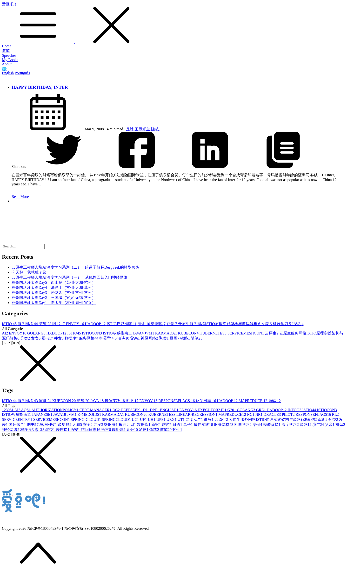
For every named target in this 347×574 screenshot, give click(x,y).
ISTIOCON (92, 333)
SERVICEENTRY (17, 419)
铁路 (185, 338)
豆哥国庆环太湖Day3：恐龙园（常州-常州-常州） (54, 292)
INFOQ (294, 410)
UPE (161, 419)
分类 (25, 338)
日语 (178, 425)
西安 (75, 430)
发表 (267, 324)
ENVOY (75, 324)
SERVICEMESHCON (246, 333)
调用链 (119, 430)
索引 (40, 430)
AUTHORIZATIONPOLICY (55, 410)
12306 (8, 410)
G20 (232, 410)
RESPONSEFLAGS (177, 401)
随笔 (6, 51)
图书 (59, 324)
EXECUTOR (209, 410)
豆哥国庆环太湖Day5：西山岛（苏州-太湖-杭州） (54, 282)
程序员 (27, 430)
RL (335, 414)
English (8, 73)
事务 (209, 419)
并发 (59, 338)
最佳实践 (115, 401)
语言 (106, 430)
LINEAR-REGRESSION (197, 414)
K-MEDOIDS (90, 414)
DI (146, 410)
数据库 (159, 324)
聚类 (164, 338)
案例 (258, 425)
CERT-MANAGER (96, 410)
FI (224, 410)
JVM (150, 333)
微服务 (111, 425)
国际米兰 (143, 129)
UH (152, 419)
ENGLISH (169, 410)
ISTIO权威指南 (122, 324)
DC (117, 410)
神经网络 (150, 338)
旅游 (167, 425)
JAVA (298, 324)
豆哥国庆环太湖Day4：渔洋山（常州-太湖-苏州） (54, 287)
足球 (130, 129)
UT (182, 419)
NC (251, 414)
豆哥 (172, 324)
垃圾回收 (49, 425)
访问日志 (206, 401)
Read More (20, 197)
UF (144, 419)
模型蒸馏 (272, 425)
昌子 (188, 425)
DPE (155, 410)
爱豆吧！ (173, 23)
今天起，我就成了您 (29, 272)
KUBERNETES (213, 333)
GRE (261, 410)
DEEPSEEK (132, 410)
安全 (88, 425)
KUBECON (188, 333)
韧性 (177, 430)
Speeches (9, 55)
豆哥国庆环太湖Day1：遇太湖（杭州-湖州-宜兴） (54, 303)
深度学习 (290, 425)
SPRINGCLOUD (117, 419)
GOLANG (37, 333)
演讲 (144, 324)
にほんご (195, 419)
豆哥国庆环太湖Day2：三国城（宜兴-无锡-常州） (54, 298)
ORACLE (272, 414)
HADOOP (96, 324)
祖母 (340, 425)
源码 (274, 401)
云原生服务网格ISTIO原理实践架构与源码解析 (219, 324)
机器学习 (282, 324)
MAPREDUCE (253, 401)
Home (6, 46)
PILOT (288, 414)
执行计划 (128, 425)
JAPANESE (42, 414)
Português (22, 73)
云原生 (272, 333)
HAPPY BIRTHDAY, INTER (40, 87)
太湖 (77, 425)
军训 (323, 419)
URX (172, 419)
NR (259, 414)
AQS (26, 410)
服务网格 (28, 324)
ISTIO (10, 324)
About (7, 64)
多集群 (65, 425)
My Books (10, 60)
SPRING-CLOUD (86, 419)
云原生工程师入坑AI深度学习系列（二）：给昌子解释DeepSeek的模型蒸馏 (75, 267)
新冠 (156, 425)
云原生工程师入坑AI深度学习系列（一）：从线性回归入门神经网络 (69, 277)
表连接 (63, 430)
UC (136, 419)
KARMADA (166, 333)
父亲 (135, 338)
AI (5, 333)
